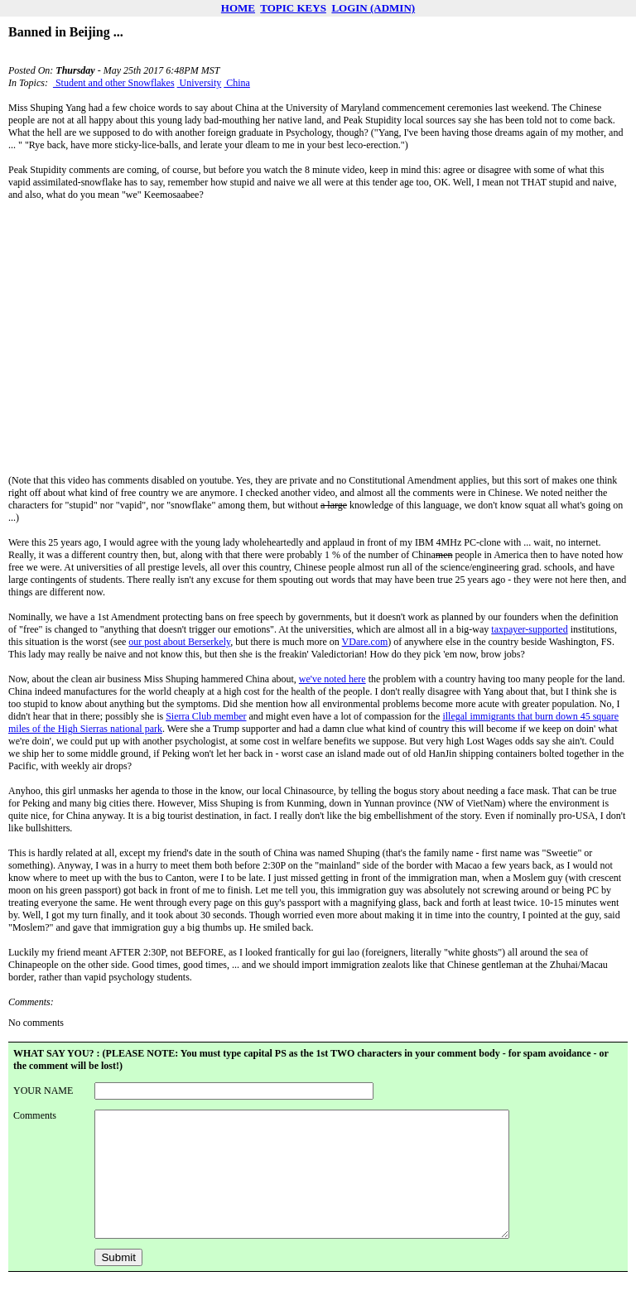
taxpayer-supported (529, 629)
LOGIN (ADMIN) (373, 8)
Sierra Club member (206, 716)
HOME (238, 8)
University (199, 83)
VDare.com (365, 642)
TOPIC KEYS (293, 8)
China (237, 83)
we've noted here (332, 679)
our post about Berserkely (179, 642)
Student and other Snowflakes (114, 83)
